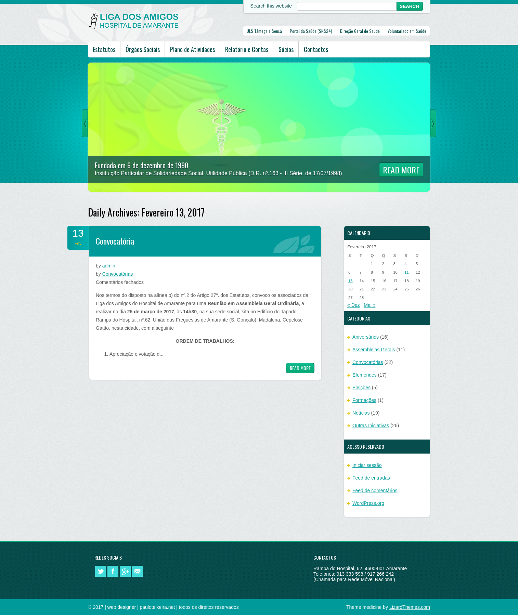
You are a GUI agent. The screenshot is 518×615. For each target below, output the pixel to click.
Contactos (316, 49)
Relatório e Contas (246, 49)
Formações (364, 400)
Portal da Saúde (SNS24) (311, 31)
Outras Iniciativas (370, 425)
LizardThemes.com (409, 607)
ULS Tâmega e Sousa (264, 31)
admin (108, 266)
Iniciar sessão (367, 465)
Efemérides (364, 375)
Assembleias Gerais (373, 349)
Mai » (369, 305)
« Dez (353, 305)
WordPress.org (368, 503)
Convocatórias (117, 274)
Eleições (361, 387)
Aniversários (365, 337)
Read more (300, 367)
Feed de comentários (375, 490)
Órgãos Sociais (143, 49)
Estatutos (104, 49)
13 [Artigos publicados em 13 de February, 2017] (350, 281)
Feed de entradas (371, 478)
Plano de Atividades (192, 49)
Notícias (361, 413)
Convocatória (115, 241)
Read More (401, 169)
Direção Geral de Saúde (360, 31)
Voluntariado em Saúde (407, 31)
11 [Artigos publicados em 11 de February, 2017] (406, 272)
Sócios (286, 49)
